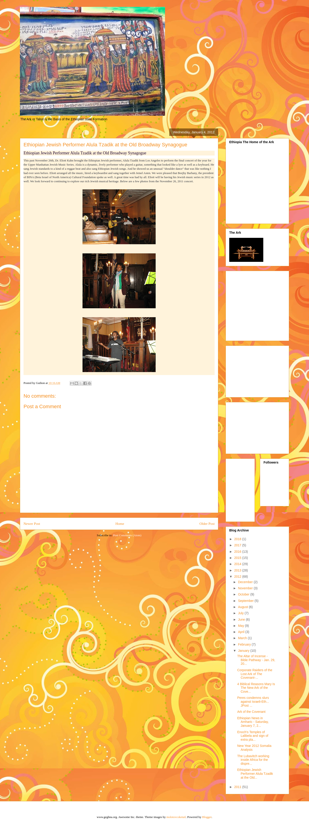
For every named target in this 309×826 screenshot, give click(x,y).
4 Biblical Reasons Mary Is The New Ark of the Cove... (256, 688)
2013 (238, 570)
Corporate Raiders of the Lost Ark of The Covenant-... (254, 674)
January (244, 650)
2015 (238, 558)
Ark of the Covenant (251, 711)
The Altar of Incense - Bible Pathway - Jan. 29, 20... (256, 660)
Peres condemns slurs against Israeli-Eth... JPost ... (253, 701)
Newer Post (32, 524)
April (241, 632)
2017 (238, 545)
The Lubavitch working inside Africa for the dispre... (253, 760)
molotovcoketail (176, 817)
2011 (238, 787)
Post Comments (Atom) (127, 535)
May (241, 626)
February (245, 644)
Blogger (206, 817)
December (245, 582)
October (244, 594)
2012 (238, 576)
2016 (238, 551)
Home (119, 524)
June (242, 619)
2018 (238, 539)
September (246, 601)
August (243, 607)
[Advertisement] (267, 305)
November (245, 588)
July (241, 613)
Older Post (207, 524)
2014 (238, 564)
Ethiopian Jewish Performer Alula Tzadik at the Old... (255, 773)
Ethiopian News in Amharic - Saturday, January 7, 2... (253, 722)
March (243, 638)
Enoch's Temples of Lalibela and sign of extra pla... (252, 736)
